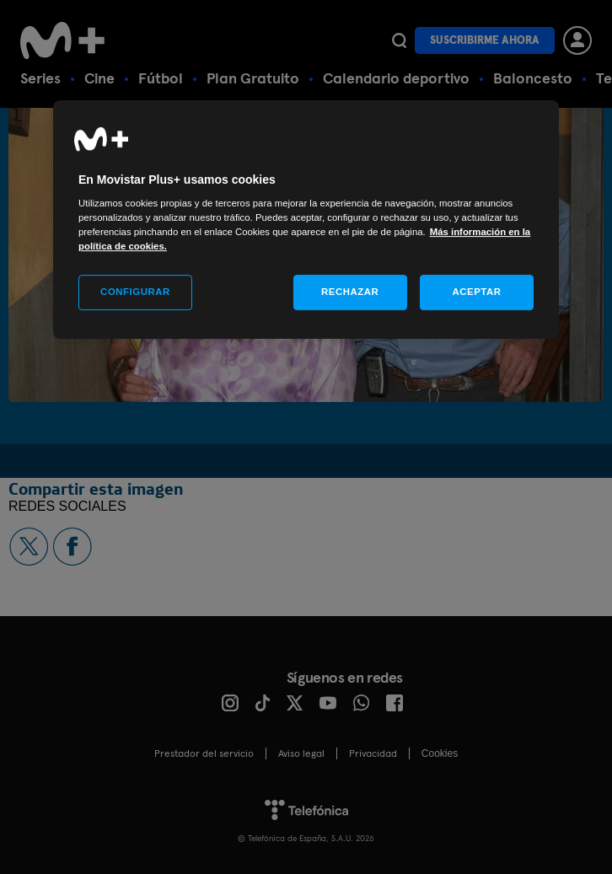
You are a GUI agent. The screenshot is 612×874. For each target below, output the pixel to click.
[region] (306, 220)
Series (40, 78)
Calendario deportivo (396, 78)
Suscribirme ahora (485, 40)
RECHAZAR (349, 292)
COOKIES (439, 753)
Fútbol (160, 78)
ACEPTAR (476, 292)
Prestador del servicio (204, 753)
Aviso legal (301, 753)
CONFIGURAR (135, 292)
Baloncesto (532, 78)
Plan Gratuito (253, 78)
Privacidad (373, 753)
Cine (99, 78)
